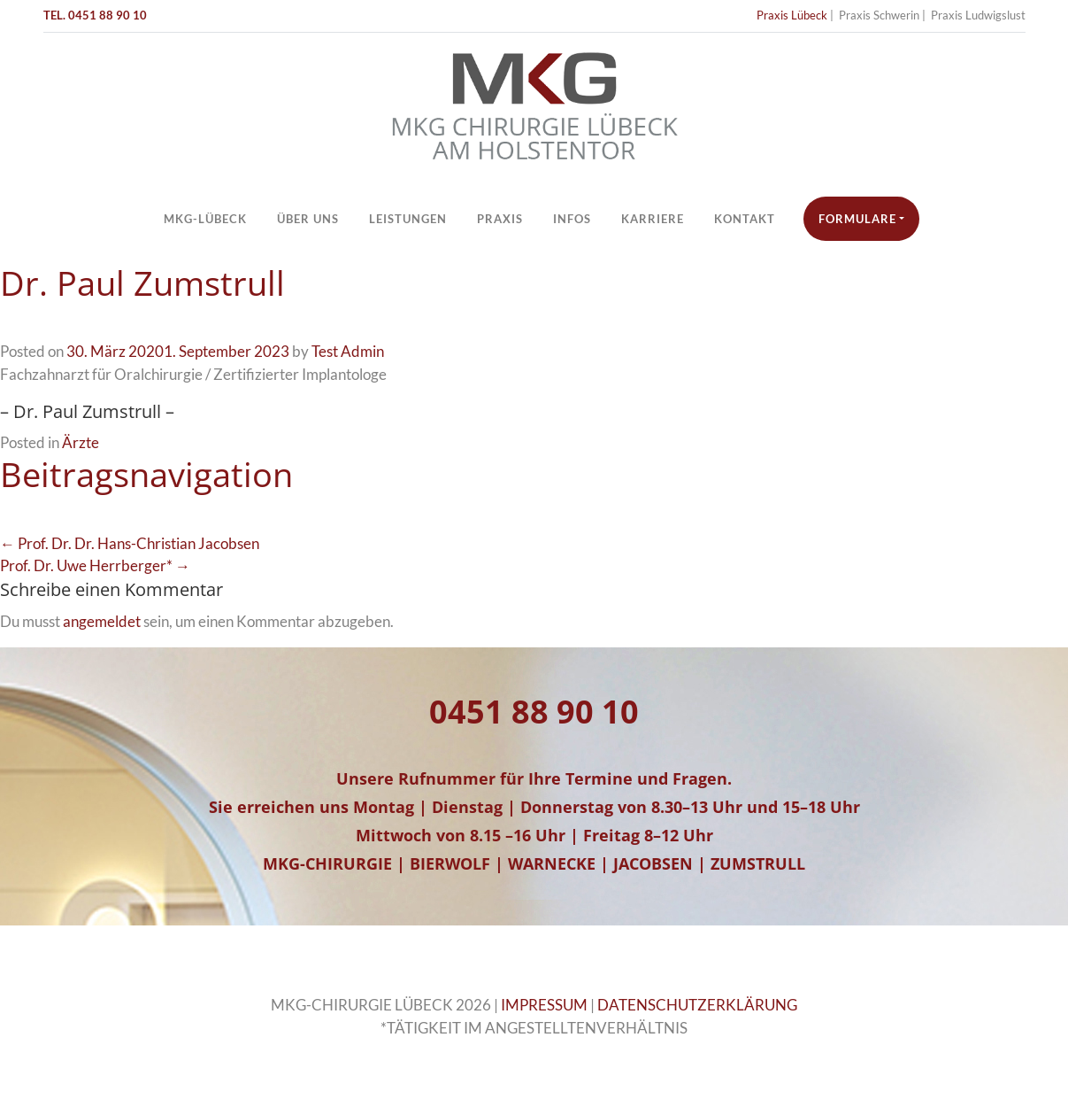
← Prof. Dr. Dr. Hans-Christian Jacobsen (129, 543)
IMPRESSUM (544, 1004)
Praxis (500, 219)
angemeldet (102, 621)
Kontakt (744, 219)
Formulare (857, 219)
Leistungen (408, 219)
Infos (572, 219)
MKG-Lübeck (205, 219)
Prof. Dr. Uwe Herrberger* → (95, 565)
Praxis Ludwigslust (978, 15)
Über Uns (308, 219)
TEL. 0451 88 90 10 (95, 15)
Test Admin (347, 351)
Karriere (652, 219)
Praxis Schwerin (879, 15)
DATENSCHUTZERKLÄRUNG (697, 1004)
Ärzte (80, 442)
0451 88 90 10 (534, 711)
